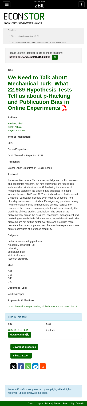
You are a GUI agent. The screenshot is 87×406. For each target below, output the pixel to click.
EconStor (12, 30)
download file (19, 334)
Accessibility (68, 403)
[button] (13, 366)
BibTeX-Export (21, 355)
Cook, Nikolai (15, 127)
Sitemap (57, 403)
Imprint (40, 403)
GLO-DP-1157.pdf (18, 330)
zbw (40, 5)
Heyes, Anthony (16, 130)
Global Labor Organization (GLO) (25, 36)
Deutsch (80, 403)
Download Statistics (24, 347)
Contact (31, 403)
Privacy (48, 403)
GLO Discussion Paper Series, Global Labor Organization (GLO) (38, 42)
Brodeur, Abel (15, 123)
